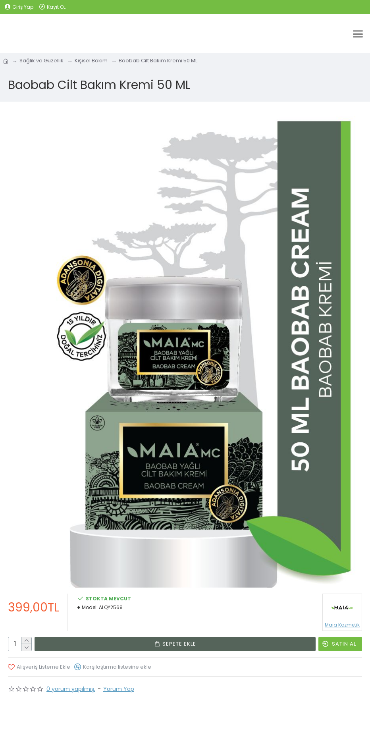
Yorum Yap (118, 689)
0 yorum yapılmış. (70, 689)
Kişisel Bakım (91, 60)
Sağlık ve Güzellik (41, 60)
